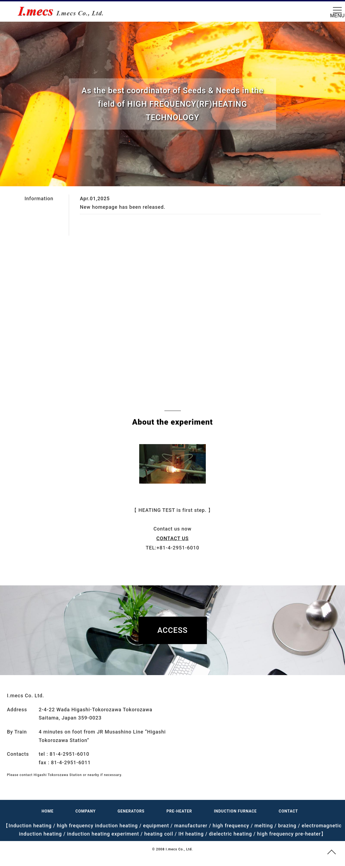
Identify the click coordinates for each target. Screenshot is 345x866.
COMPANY (85, 811)
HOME (48, 811)
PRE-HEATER (179, 811)
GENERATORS (131, 811)
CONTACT (288, 811)
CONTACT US (172, 538)
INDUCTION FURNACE (235, 811)
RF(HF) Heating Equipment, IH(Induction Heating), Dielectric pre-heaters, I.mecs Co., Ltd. (64, 11)
